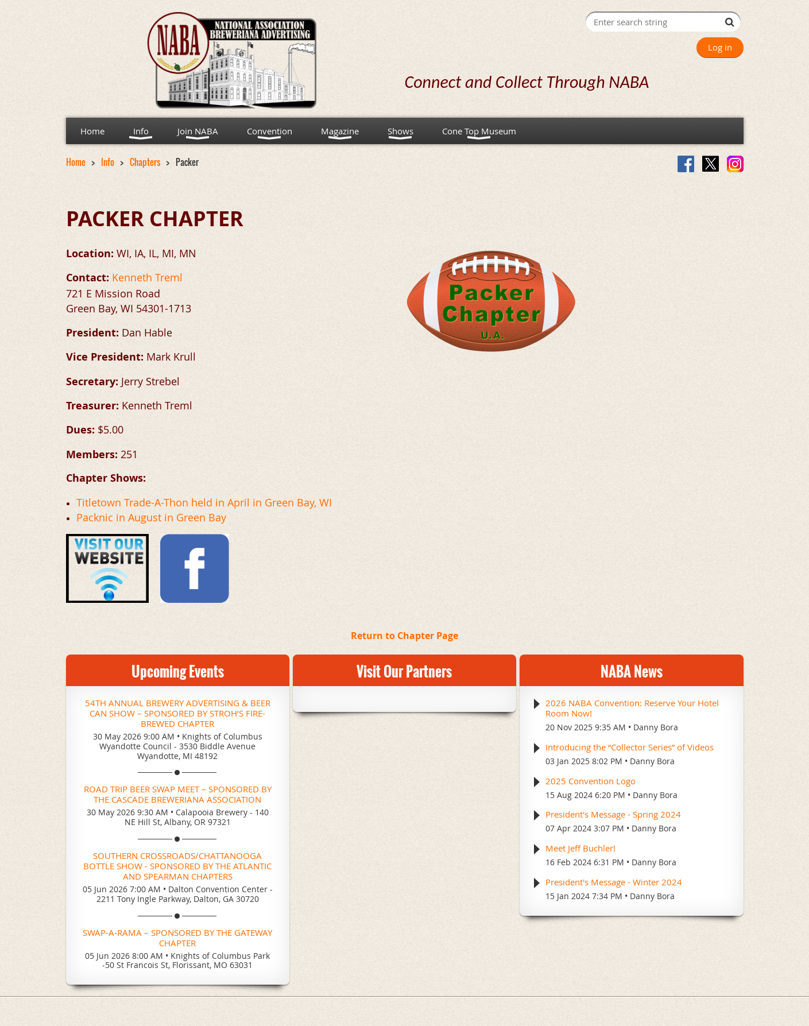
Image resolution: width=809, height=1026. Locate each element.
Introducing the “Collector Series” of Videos (629, 747)
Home (76, 162)
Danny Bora (655, 727)
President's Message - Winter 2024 (613, 882)
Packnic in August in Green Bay (151, 517)
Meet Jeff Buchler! (580, 848)
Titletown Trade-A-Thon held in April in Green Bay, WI (204, 502)
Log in (720, 47)
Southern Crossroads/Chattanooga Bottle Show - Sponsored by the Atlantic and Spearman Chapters (177, 866)
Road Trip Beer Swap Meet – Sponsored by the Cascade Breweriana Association (178, 794)
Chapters (145, 162)
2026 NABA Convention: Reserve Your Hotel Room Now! (632, 708)
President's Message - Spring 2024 (613, 814)
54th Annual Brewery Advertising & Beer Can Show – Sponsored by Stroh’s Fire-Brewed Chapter (177, 713)
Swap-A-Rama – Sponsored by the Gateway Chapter (177, 937)
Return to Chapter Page (404, 635)
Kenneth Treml (147, 277)
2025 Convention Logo (590, 781)
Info (107, 162)
